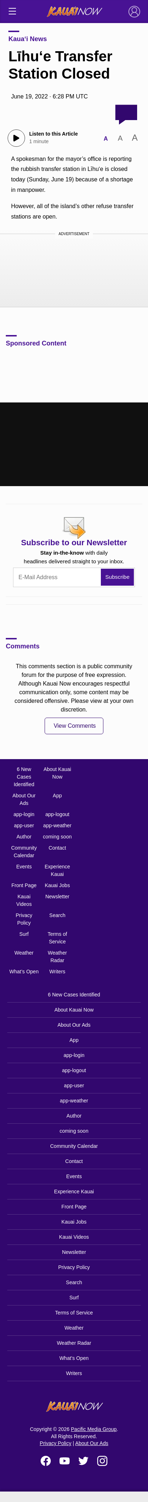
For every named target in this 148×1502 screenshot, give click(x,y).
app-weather (57, 825)
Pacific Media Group (94, 1429)
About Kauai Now (57, 773)
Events (24, 866)
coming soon (57, 837)
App (57, 795)
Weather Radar (57, 956)
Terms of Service (57, 937)
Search (57, 915)
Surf (24, 934)
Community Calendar (24, 851)
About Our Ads (24, 799)
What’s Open (24, 971)
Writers (57, 971)
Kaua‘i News (27, 39)
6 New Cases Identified (24, 776)
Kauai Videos (24, 900)
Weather (24, 953)
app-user (24, 825)
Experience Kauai (57, 870)
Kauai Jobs (57, 885)
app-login (23, 814)
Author (23, 837)
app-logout (57, 814)
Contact (57, 848)
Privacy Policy (24, 919)
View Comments (75, 726)
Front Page (23, 885)
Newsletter (57, 896)
